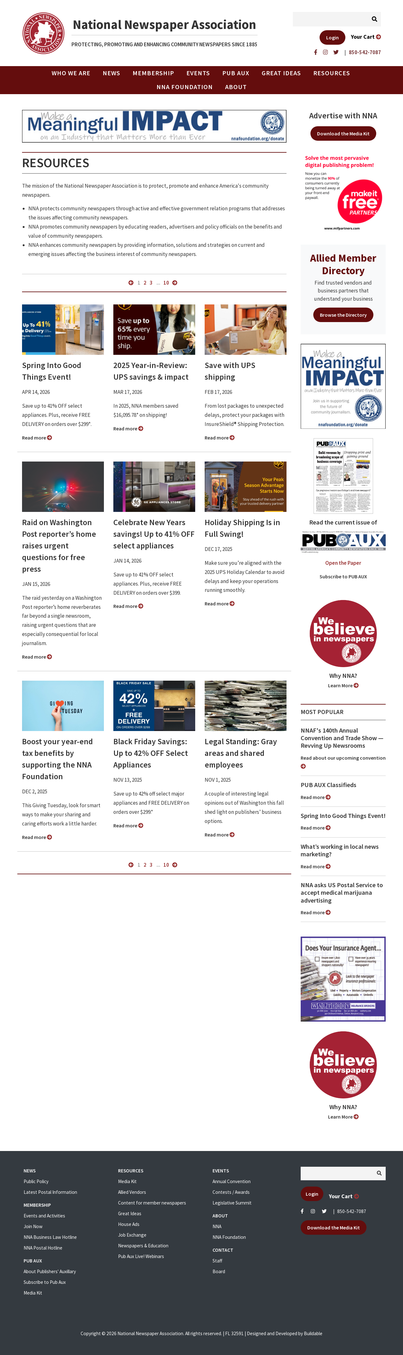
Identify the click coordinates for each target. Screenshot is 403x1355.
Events (198, 73)
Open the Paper (343, 562)
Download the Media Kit (343, 133)
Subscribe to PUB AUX (343, 576)
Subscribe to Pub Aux (45, 1282)
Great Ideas (281, 73)
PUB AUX (235, 73)
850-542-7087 (351, 1211)
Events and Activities (44, 1216)
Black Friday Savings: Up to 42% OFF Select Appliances (150, 753)
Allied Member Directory (343, 264)
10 (166, 282)
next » (174, 282)
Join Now (33, 1226)
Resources (331, 73)
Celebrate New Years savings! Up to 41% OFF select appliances (154, 534)
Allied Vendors (132, 1192)
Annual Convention (232, 1181)
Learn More (343, 685)
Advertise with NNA (343, 116)
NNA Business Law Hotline (50, 1237)
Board (219, 1271)
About (236, 87)
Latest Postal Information (50, 1192)
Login (332, 37)
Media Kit (33, 1293)
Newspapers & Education (143, 1246)
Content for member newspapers (152, 1203)
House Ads (128, 1224)
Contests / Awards (231, 1192)
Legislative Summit (232, 1203)
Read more (37, 437)
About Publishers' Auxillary (50, 1271)
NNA (217, 1226)
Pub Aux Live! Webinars (141, 1256)
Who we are (71, 73)
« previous (130, 282)
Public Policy (36, 1181)
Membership (153, 73)
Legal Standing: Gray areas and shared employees (241, 753)
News (111, 73)
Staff (217, 1261)
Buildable (313, 1333)
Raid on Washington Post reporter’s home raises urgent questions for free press (59, 545)
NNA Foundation (184, 87)
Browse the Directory (343, 315)
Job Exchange (132, 1235)
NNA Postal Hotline (43, 1248)
